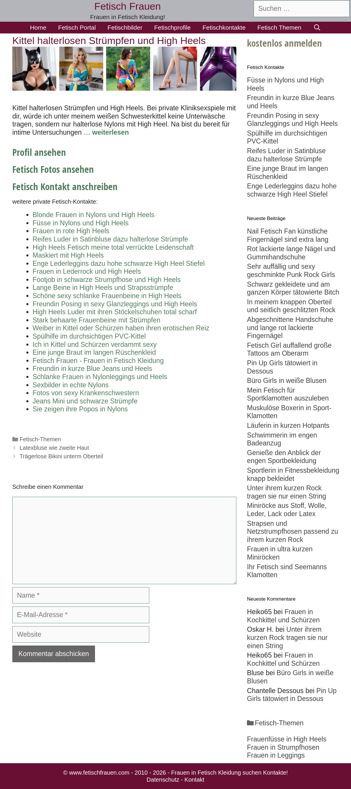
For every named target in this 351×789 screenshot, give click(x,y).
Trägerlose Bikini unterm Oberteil (61, 456)
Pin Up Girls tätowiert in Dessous (292, 695)
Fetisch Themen (279, 27)
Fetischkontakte (224, 27)
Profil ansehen (39, 152)
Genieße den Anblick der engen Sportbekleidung (284, 457)
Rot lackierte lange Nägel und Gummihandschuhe (291, 253)
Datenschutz (163, 779)
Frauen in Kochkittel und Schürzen (283, 616)
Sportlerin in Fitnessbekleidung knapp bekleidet (293, 474)
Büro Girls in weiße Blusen (286, 380)
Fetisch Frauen (127, 6)
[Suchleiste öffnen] (317, 27)
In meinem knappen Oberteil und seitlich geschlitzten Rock (291, 306)
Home (38, 27)
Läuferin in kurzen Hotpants (288, 425)
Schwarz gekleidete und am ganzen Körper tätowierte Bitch (293, 288)
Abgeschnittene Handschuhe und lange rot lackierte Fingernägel (290, 327)
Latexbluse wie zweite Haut (54, 448)
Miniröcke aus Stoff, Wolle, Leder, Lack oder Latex (286, 510)
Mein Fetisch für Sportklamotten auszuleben (288, 394)
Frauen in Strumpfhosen (283, 747)
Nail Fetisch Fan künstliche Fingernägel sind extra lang (287, 235)
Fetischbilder (125, 27)
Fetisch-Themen (40, 439)
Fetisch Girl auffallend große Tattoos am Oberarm (289, 349)
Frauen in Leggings (276, 755)
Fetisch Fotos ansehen (53, 169)
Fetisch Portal (77, 27)
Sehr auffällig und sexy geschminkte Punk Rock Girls (291, 270)
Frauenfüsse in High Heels (286, 739)
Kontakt (194, 779)
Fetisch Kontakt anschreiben (65, 186)
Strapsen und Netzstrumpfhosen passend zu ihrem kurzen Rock (292, 531)
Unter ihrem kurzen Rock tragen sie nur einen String (286, 492)
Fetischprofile (172, 27)
